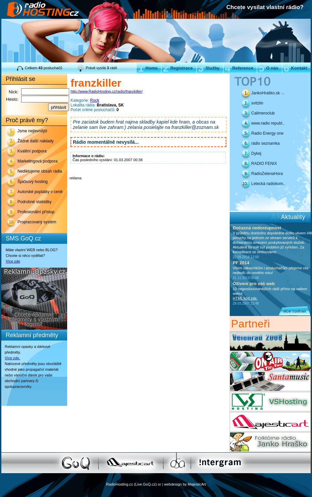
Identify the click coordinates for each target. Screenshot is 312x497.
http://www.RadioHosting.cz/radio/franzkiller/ (107, 91)
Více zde (13, 261)
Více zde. (12, 358)
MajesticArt (197, 484)
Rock (94, 100)
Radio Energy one (267, 133)
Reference (239, 68)
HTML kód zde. (245, 298)
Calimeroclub (263, 113)
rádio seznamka (265, 143)
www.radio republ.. (267, 123)
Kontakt (295, 68)
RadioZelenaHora (267, 173)
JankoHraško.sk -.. (267, 93)
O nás (268, 68)
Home (148, 68)
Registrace (177, 68)
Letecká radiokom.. (268, 183)
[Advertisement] (148, 190)
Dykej (256, 153)
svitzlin (257, 103)
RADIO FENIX (264, 163)
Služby (209, 68)
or (159, 484)
